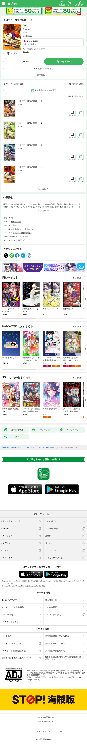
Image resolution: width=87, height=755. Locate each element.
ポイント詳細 (29, 44)
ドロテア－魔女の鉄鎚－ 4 (29, 167)
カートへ (25, 61)
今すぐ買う (66, 61)
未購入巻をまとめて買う (46, 90)
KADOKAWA (16, 222)
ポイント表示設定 (53, 614)
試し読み (14, 53)
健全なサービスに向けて (56, 643)
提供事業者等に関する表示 (57, 636)
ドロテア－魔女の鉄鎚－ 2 (29, 123)
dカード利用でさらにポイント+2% (34, 49)
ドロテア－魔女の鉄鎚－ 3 (29, 145)
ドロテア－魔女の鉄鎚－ (22, 233)
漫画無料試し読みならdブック (12, 447)
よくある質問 (51, 607)
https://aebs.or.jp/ (34, 680)
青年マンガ (17, 225)
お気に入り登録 (78, 84)
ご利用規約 (6, 636)
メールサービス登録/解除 (12, 607)
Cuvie (25, 29)
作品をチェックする (45, 69)
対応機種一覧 (51, 600)
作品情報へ (42, 75)
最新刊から (79, 96)
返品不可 (26, 52)
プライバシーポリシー (11, 643)
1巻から (71, 96)
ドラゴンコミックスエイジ (23, 229)
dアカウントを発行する (43, 717)
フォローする (29, 29)
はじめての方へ (10, 600)
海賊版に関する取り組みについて (16, 658)
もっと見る (77, 278)
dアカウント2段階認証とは (13, 651)
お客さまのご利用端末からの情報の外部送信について (63, 658)
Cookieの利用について (55, 651)
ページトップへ (43, 731)
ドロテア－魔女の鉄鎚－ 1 (29, 101)
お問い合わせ (7, 614)
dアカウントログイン (11, 622)
